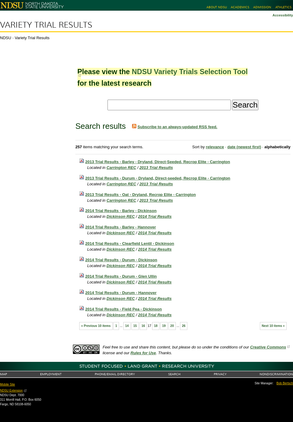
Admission (262, 7)
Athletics (283, 7)
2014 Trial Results (155, 216)
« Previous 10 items (96, 326)
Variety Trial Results (46, 25)
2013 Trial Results (156, 167)
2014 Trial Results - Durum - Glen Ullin (121, 276)
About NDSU (216, 7)
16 (143, 326)
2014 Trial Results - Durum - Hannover (121, 292)
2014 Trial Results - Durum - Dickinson (121, 260)
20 (172, 326)
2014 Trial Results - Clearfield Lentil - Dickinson (129, 243)
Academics (240, 7)
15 (135, 326)
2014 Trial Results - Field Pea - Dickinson (123, 309)
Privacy (220, 374)
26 (184, 326)
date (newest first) (244, 147)
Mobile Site (7, 384)
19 (164, 326)
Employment (51, 374)
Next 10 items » (273, 326)
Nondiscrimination (276, 374)
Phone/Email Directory (115, 374)
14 (127, 326)
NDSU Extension (11, 390)
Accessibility (282, 15)
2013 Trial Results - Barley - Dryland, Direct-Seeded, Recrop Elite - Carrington (157, 162)
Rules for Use (143, 353)
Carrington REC (121, 167)
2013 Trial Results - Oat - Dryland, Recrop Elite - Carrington (140, 194)
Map (3, 374)
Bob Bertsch (285, 383)
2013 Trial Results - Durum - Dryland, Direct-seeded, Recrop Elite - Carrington (157, 178)
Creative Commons (268, 347)
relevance (215, 147)
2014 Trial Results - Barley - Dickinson (121, 210)
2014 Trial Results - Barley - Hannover (120, 227)
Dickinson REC (121, 216)
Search (174, 374)
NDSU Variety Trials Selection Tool (190, 72)
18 (156, 326)
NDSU (5, 38)
